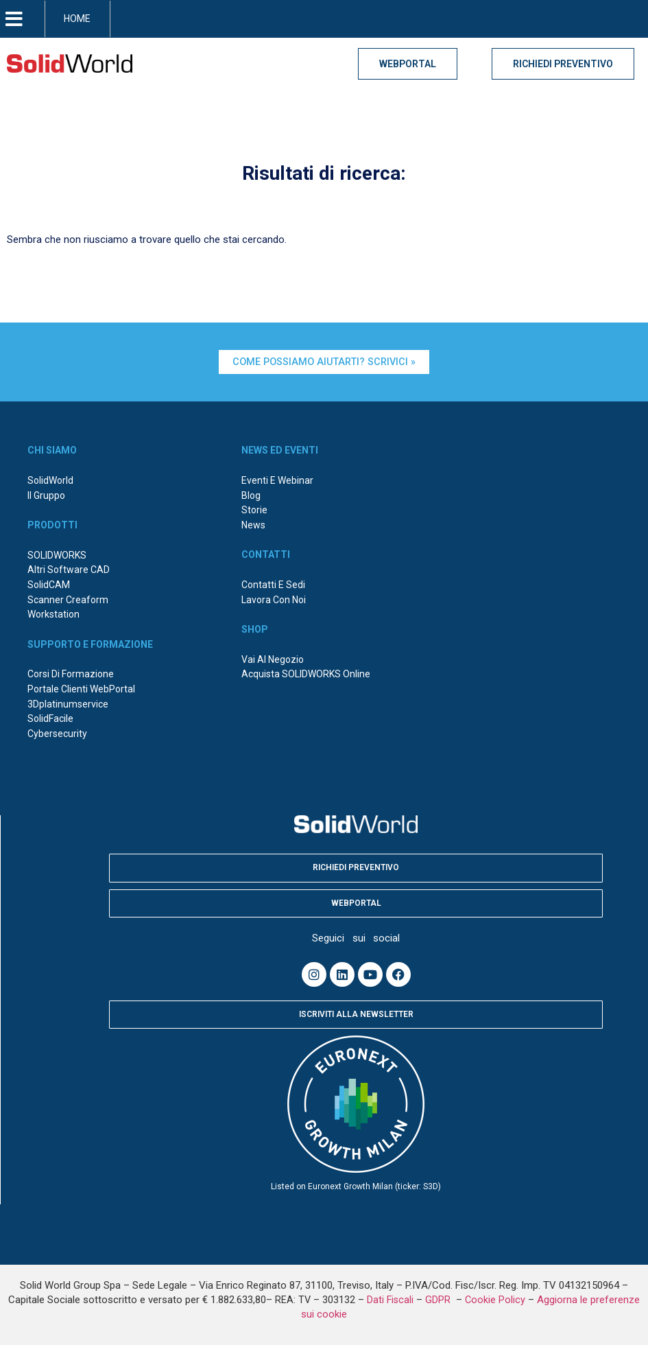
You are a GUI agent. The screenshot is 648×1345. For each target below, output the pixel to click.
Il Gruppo (46, 495)
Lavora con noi (273, 599)
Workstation (53, 614)
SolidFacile (50, 718)
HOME (77, 18)
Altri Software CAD (68, 569)
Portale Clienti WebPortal (81, 688)
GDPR (439, 1300)
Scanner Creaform (67, 599)
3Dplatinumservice (67, 704)
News (253, 524)
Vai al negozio (272, 659)
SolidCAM (48, 584)
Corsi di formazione (70, 673)
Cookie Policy (495, 1300)
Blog (251, 495)
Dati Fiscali (390, 1300)
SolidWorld (50, 480)
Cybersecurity (57, 733)
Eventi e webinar (277, 480)
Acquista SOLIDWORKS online (305, 673)
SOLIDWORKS (56, 555)
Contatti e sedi (273, 584)
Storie (254, 509)
